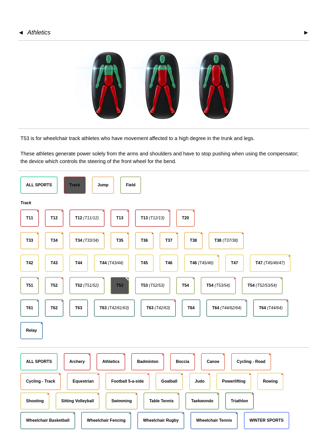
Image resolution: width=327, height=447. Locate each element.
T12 (54, 218)
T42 (29, 263)
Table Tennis (161, 401)
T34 (54, 240)
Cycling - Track (40, 381)
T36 (144, 240)
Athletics (39, 32)
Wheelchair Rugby (161, 420)
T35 (119, 240)
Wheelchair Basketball (47, 420)
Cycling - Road (251, 361)
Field (130, 185)
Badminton (147, 361)
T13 (119, 218)
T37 (168, 240)
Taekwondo (202, 401)
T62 (54, 308)
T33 (29, 240)
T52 (54, 285)
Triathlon (239, 401)
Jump (103, 185)
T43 (54, 263)
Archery (77, 361)
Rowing (270, 381)
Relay (31, 330)
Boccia (182, 361)
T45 (144, 263)
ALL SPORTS (39, 185)
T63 (78, 308)
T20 (185, 218)
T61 (29, 308)
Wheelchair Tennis (214, 420)
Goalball (169, 381)
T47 (234, 263)
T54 (185, 285)
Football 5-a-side (127, 381)
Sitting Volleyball (77, 401)
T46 (168, 263)
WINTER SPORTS (267, 420)
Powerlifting (234, 381)
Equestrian (83, 381)
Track (74, 185)
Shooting (35, 401)
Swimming (121, 401)
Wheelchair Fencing (106, 420)
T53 (119, 285)
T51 (29, 285)
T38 (193, 240)
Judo (200, 381)
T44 (78, 263)
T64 (191, 308)
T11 (29, 218)
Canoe (213, 361)
